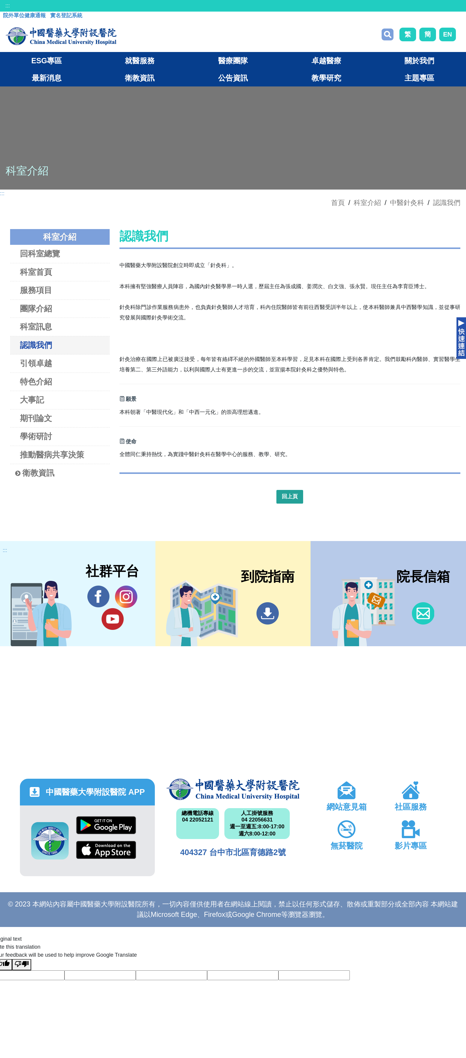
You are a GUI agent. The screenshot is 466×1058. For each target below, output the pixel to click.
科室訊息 (36, 326)
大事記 (32, 399)
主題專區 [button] (419, 78)
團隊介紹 (36, 308)
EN (447, 34)
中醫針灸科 (407, 202)
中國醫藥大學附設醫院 (233, 789)
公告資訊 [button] (233, 78)
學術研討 (36, 436)
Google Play (106, 825)
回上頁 (290, 496)
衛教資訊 (34, 473)
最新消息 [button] (47, 78)
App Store (106, 850)
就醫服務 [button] (140, 60)
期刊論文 (36, 418)
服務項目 (36, 290)
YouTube (112, 619)
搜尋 (387, 34)
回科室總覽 (40, 253)
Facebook (98, 597)
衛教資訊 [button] (140, 78)
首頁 (338, 202)
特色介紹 (36, 381)
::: (7, 6)
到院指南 (267, 613)
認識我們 (446, 202)
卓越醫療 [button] (326, 60)
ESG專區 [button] (46, 60)
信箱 (423, 613)
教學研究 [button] (326, 78)
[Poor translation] (21, 964)
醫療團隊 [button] (233, 60)
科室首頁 (36, 272)
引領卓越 (36, 363)
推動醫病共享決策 (52, 454)
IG (126, 597)
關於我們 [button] (419, 60)
